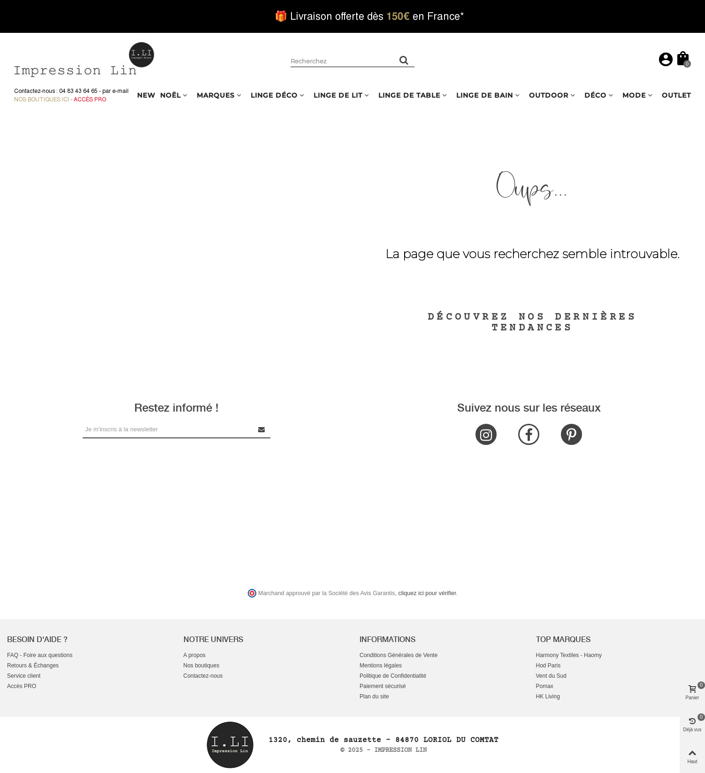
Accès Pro (90, 99)
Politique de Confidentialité (393, 676)
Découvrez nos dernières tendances (532, 322)
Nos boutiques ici (41, 99)
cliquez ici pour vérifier (427, 593)
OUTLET (676, 95)
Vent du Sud (551, 676)
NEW (146, 95)
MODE (634, 95)
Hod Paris (548, 665)
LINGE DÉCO (274, 95)
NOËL (170, 95)
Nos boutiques (202, 665)
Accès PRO (21, 686)
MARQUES (216, 95)
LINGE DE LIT (338, 95)
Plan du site (374, 696)
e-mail (120, 91)
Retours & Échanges (33, 665)
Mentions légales (381, 665)
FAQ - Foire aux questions (39, 655)
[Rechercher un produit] (404, 60)
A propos (195, 655)
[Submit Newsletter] (261, 429)
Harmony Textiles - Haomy (569, 655)
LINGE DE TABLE (409, 95)
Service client (23, 676)
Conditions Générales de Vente (398, 655)
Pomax (544, 686)
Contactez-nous (203, 676)
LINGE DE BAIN (484, 95)
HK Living (548, 696)
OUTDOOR (548, 95)
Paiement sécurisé (383, 686)
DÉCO (595, 95)
